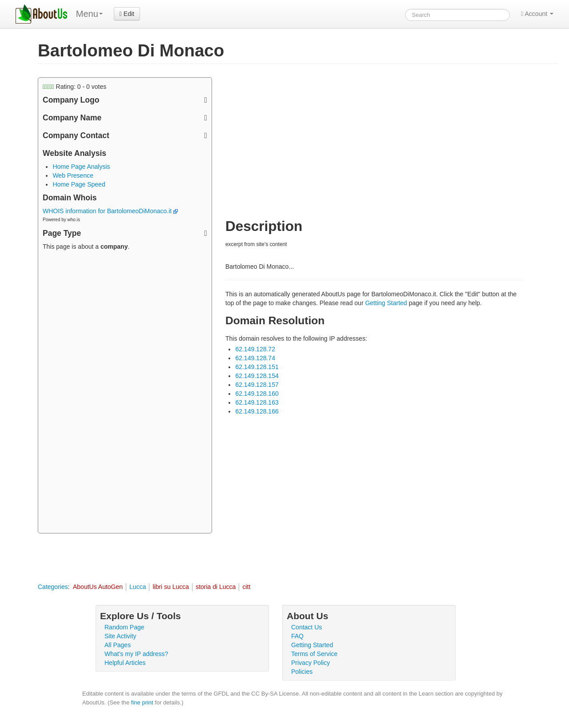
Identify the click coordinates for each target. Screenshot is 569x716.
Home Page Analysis (81, 166)
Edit (127, 13)
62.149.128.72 (255, 349)
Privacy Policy (310, 662)
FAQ (297, 636)
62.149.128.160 (256, 393)
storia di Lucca (216, 586)
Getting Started (386, 302)
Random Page (124, 627)
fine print (142, 702)
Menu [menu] (89, 14)
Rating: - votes (74, 86)
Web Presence (72, 175)
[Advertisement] (125, 393)
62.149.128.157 (256, 384)
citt (246, 586)
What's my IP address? (136, 653)
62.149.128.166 (256, 411)
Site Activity (120, 636)
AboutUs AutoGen (98, 586)
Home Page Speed (78, 184)
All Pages (117, 644)
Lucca (137, 586)
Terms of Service (314, 653)
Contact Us (306, 627)
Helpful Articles (125, 662)
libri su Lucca (170, 586)
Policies (302, 671)
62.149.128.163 (256, 402)
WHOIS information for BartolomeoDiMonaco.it (110, 211)
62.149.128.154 (256, 375)
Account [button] (537, 13)
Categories (53, 586)
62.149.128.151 (256, 366)
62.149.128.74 (255, 358)
